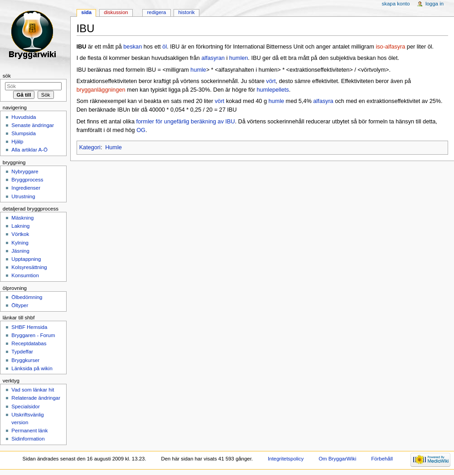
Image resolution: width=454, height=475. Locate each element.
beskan (132, 47)
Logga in (434, 3)
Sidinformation (27, 438)
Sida (86, 12)
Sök (7, 75)
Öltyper (19, 305)
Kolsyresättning (29, 267)
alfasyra (323, 101)
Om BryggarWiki (337, 458)
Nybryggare (24, 171)
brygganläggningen (101, 90)
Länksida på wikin (31, 368)
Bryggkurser (25, 360)
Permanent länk (29, 430)
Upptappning (26, 259)
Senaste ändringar (32, 125)
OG (140, 130)
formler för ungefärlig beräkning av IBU (185, 121)
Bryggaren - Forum (33, 335)
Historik (186, 12)
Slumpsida (23, 133)
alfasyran (212, 58)
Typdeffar (22, 351)
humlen (238, 58)
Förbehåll (382, 458)
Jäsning (20, 251)
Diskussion (116, 12)
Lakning (20, 226)
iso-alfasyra (390, 47)
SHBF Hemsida (29, 327)
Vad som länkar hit (32, 389)
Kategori (90, 147)
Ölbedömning (26, 297)
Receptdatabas (28, 343)
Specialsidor (25, 406)
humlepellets (272, 90)
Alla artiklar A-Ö (29, 149)
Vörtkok (20, 234)
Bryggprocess (27, 179)
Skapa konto (396, 3)
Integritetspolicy (286, 458)
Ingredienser (25, 188)
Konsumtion (25, 275)
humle (198, 70)
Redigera (156, 12)
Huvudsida (23, 117)
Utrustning (23, 196)
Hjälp (17, 141)
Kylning (20, 242)
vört (270, 81)
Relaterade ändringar (35, 398)
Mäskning (22, 217)
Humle (113, 147)
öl (164, 47)
